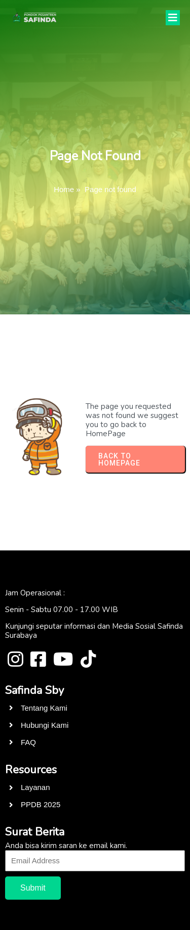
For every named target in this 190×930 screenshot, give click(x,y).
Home (64, 189)
